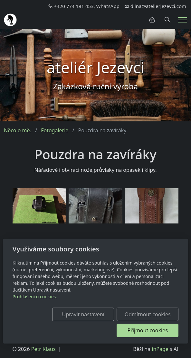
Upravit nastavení (83, 314)
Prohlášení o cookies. (35, 296)
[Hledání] (167, 20)
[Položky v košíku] (152, 19)
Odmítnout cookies (148, 314)
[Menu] (182, 19)
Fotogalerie (54, 130)
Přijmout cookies (148, 330)
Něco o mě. (17, 130)
